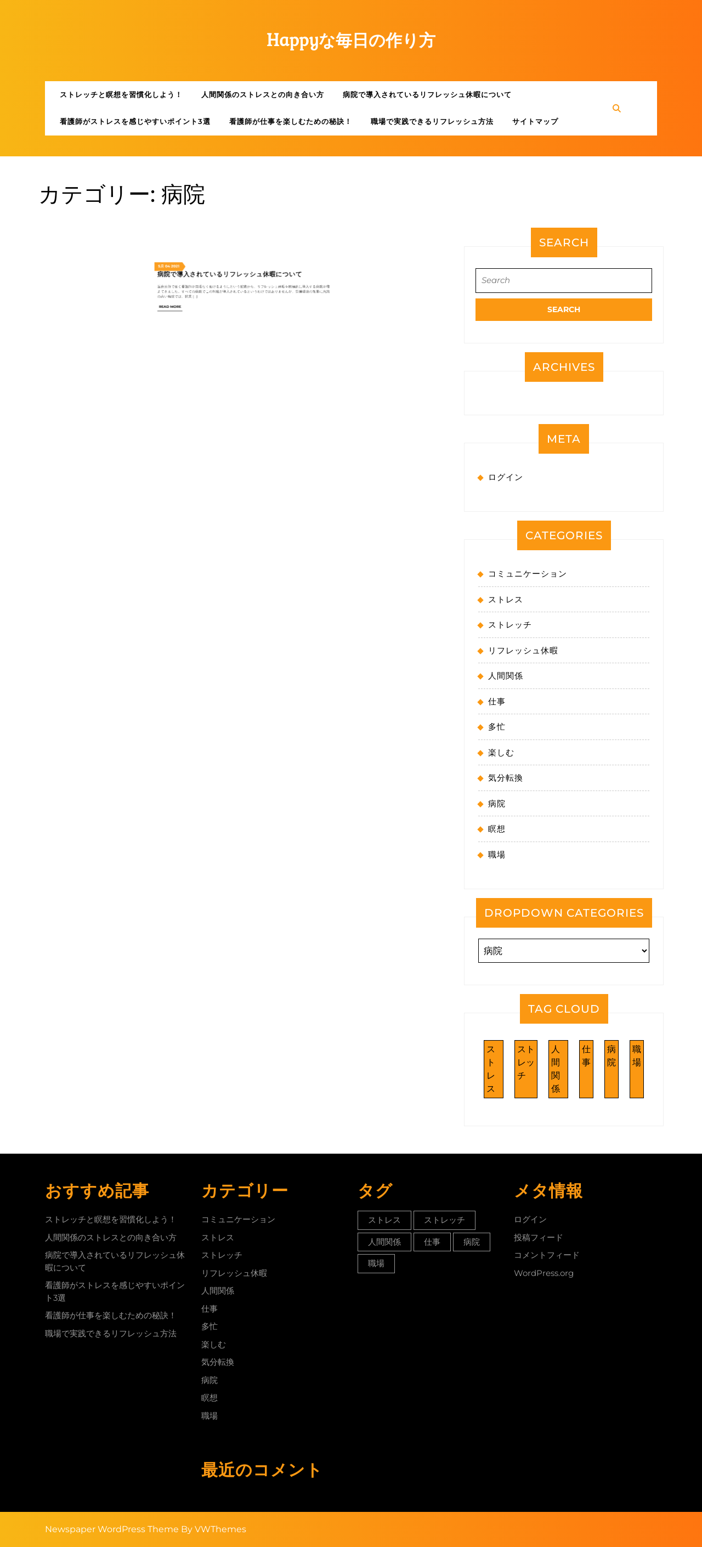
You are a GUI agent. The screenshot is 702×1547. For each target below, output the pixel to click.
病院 (497, 803)
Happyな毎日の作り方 (351, 40)
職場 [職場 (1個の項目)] (636, 1056)
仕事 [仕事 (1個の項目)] (586, 1056)
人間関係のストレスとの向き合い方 (262, 94)
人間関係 (505, 675)
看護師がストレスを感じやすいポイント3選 (135, 121)
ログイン (505, 477)
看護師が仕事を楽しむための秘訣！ (290, 121)
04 (214, 209)
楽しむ (501, 752)
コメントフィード (547, 1255)
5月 (212, 209)
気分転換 (505, 777)
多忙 (497, 726)
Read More (215, 225)
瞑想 (497, 828)
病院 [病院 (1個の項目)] (611, 1056)
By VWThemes (213, 1529)
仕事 (497, 701)
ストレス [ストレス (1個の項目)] (490, 1069)
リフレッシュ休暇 (523, 650)
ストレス (505, 599)
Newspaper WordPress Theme (112, 1529)
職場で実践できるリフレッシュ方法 (432, 121)
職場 (497, 854)
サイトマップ (535, 121)
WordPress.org (544, 1273)
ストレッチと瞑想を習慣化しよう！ (121, 94)
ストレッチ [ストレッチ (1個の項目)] (526, 1062)
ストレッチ (510, 624)
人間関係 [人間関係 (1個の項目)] (555, 1069)
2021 (217, 209)
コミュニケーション (527, 573)
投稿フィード (538, 1237)
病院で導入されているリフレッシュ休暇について (427, 94)
